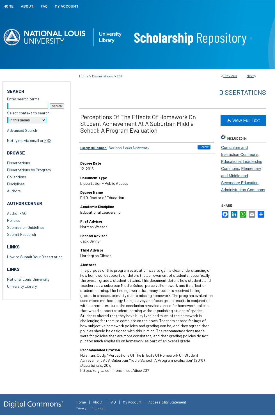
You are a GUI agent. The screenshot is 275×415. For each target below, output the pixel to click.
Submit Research (21, 234)
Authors (14, 190)
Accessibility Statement (167, 402)
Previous (230, 76)
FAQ (112, 402)
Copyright (98, 408)
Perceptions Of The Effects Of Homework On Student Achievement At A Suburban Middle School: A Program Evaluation (138, 123)
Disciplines (16, 183)
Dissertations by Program (29, 169)
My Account (132, 402)
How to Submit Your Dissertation (35, 256)
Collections (16, 176)
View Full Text (243, 120)
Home (83, 76)
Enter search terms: (24, 98)
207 (119, 76)
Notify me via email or (29, 140)
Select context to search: (29, 112)
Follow (204, 147)
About (97, 402)
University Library (22, 286)
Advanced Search (22, 130)
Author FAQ (17, 213)
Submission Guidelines (26, 227)
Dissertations (102, 76)
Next (250, 76)
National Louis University (28, 279)
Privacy (81, 408)
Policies (13, 220)
